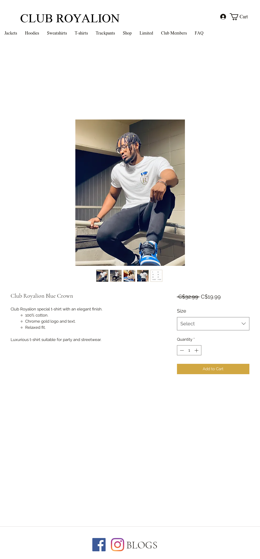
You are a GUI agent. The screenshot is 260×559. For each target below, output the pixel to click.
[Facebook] (99, 544)
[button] (242, 16)
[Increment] (197, 350)
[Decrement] (181, 350)
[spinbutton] (189, 350)
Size (181, 311)
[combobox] (213, 323)
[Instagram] (117, 544)
